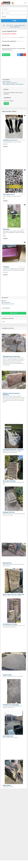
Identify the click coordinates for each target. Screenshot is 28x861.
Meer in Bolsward (6, 81)
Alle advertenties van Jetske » (8, 303)
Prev (4, 43)
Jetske (4, 300)
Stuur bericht (13, 313)
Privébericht (6, 54)
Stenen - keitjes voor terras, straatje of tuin (13, 594)
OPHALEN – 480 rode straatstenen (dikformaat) (11, 394)
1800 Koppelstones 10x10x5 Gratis (11, 356)
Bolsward (21, 37)
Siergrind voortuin (7, 675)
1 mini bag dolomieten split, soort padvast (13, 449)
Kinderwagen (6, 229)
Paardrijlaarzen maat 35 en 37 (10, 140)
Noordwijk (5, 144)
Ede (4, 198)
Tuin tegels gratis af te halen (10, 624)
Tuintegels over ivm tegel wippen (11, 704)
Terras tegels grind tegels (9, 481)
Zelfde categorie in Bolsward (9, 84)
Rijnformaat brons (7, 563)
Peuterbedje (6, 267)
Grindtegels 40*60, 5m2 (8, 512)
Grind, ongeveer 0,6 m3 (8, 194)
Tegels (3, 321)
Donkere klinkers (7, 785)
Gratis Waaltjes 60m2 (8, 736)
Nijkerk (4, 236)
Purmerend (5, 272)
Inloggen (6, 103)
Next (18, 43)
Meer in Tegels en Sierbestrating (10, 82)
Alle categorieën (19, 84)
